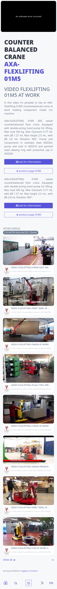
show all (9, 559)
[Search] (14, 583)
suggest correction (29, 570)
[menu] (29, 583)
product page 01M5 (28, 171)
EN (51, 583)
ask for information (28, 161)
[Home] (5, 583)
